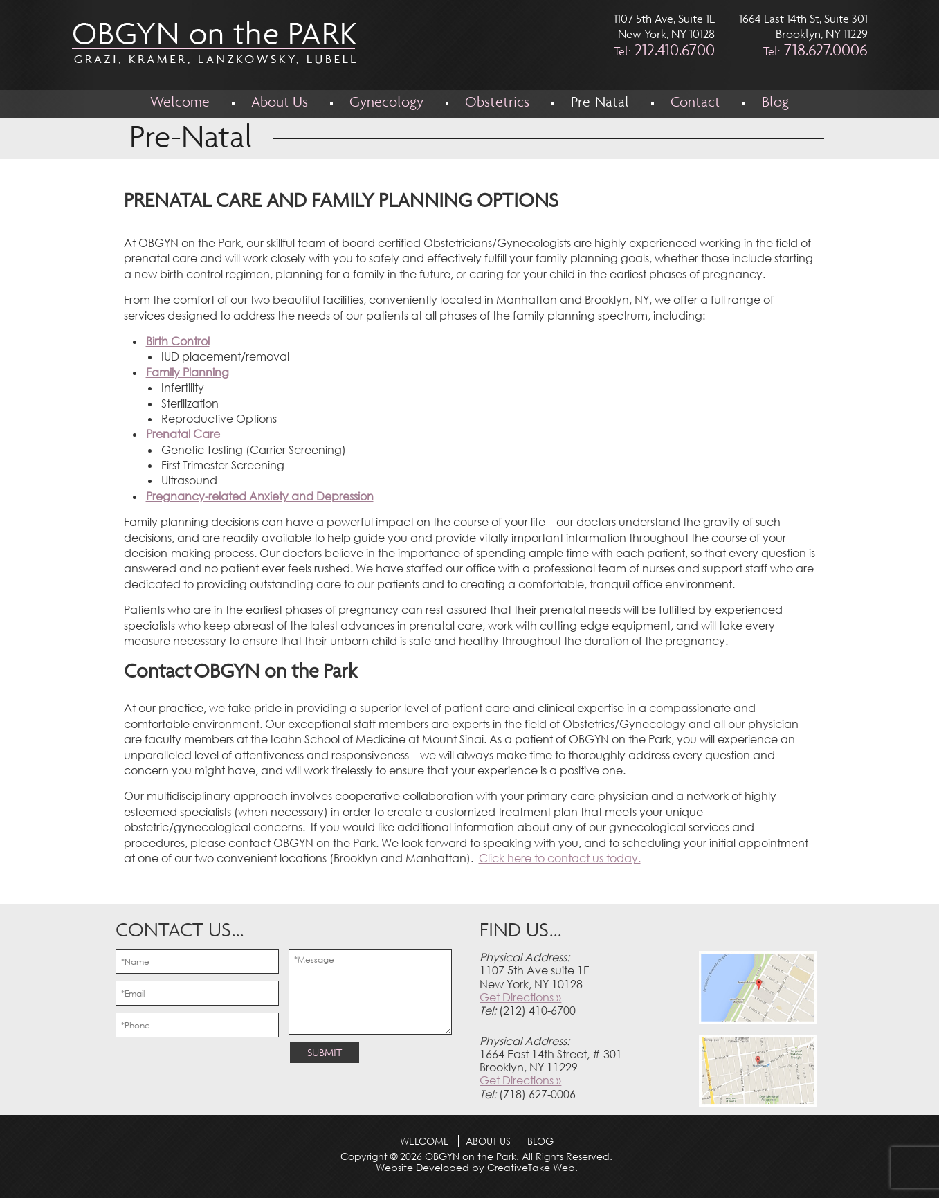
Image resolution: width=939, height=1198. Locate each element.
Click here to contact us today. (560, 858)
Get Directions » (520, 997)
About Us (279, 103)
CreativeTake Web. (532, 1167)
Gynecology (386, 103)
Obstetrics (497, 103)
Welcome (180, 103)
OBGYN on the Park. (470, 1156)
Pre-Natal (600, 103)
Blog (775, 103)
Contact (695, 103)
